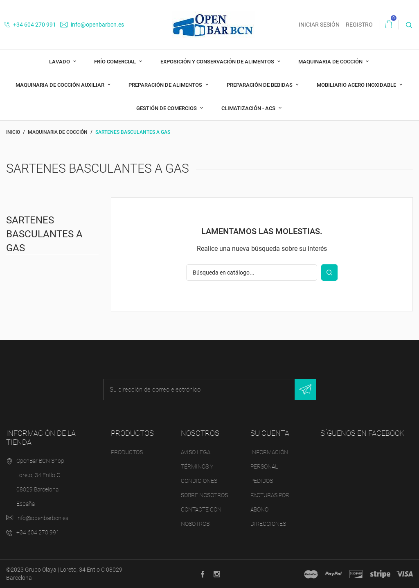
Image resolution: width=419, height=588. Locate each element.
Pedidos (261, 481)
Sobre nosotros (204, 495)
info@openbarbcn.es (92, 24)
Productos (127, 452)
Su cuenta (269, 433)
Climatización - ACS (249, 108)
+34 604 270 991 (30, 24)
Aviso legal (197, 452)
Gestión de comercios (167, 108)
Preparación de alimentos (165, 85)
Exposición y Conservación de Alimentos (217, 62)
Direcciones (268, 523)
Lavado (60, 62)
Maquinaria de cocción (331, 62)
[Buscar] (251, 272)
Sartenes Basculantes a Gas (44, 233)
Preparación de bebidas (260, 85)
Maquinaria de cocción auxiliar (61, 85)
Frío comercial (115, 62)
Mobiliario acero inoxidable (357, 85)
